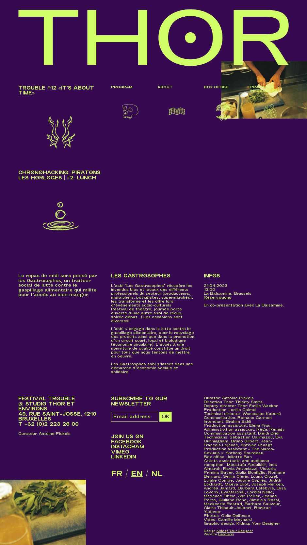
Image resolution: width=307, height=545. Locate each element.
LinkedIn (123, 456)
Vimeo (120, 452)
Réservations (217, 297)
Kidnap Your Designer (235, 531)
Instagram (127, 446)
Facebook (126, 441)
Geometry (226, 534)
